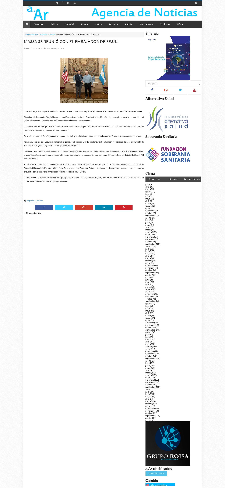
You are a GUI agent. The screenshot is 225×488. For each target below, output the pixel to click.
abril (147, 187)
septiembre (150, 215)
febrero (148, 206)
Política (52, 34)
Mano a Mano (146, 24)
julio (147, 194)
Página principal (31, 34)
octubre (148, 213)
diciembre (149, 237)
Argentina (43, 34)
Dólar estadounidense (158, 485)
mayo (147, 199)
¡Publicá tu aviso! (156, 473)
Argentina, (51, 48)
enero (147, 208)
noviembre (150, 210)
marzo (148, 189)
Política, (60, 48)
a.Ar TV (129, 24)
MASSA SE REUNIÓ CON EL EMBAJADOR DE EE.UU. (71, 41)
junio (147, 184)
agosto (148, 191)
